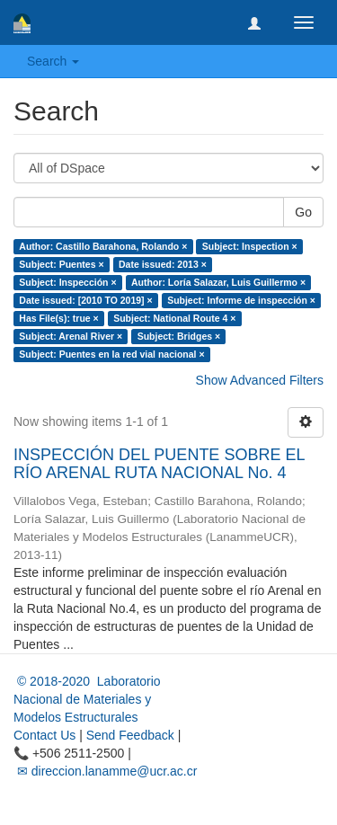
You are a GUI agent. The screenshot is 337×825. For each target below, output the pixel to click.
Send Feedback (130, 735)
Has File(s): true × (58, 318)
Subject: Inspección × (67, 282)
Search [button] (53, 61)
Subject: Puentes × (61, 264)
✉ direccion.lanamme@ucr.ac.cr (105, 771)
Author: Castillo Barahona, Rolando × (103, 246)
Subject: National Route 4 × (174, 318)
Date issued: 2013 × (163, 264)
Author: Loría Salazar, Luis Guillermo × (218, 282)
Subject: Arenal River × (70, 336)
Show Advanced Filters (260, 380)
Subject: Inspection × (249, 246)
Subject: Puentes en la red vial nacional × (111, 354)
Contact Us (44, 735)
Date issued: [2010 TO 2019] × (85, 300)
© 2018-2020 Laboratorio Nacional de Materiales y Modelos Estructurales (87, 699)
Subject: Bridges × (178, 336)
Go (303, 212)
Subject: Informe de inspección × (241, 300)
